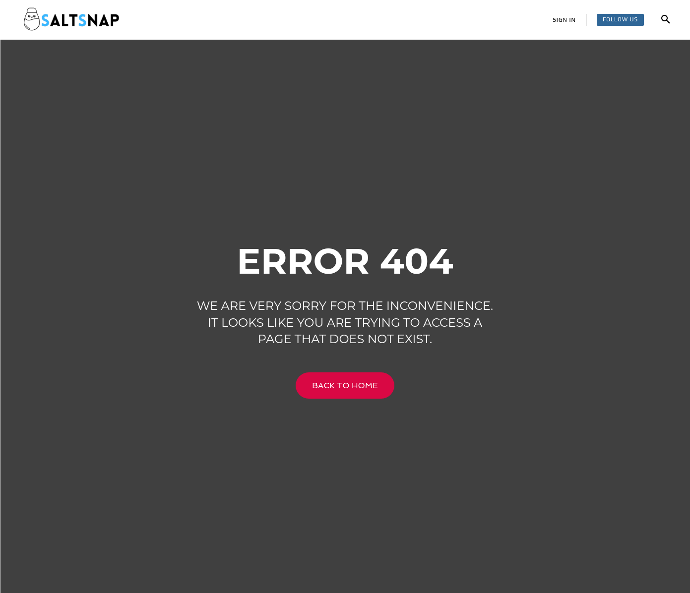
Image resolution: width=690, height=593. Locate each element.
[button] (666, 20)
